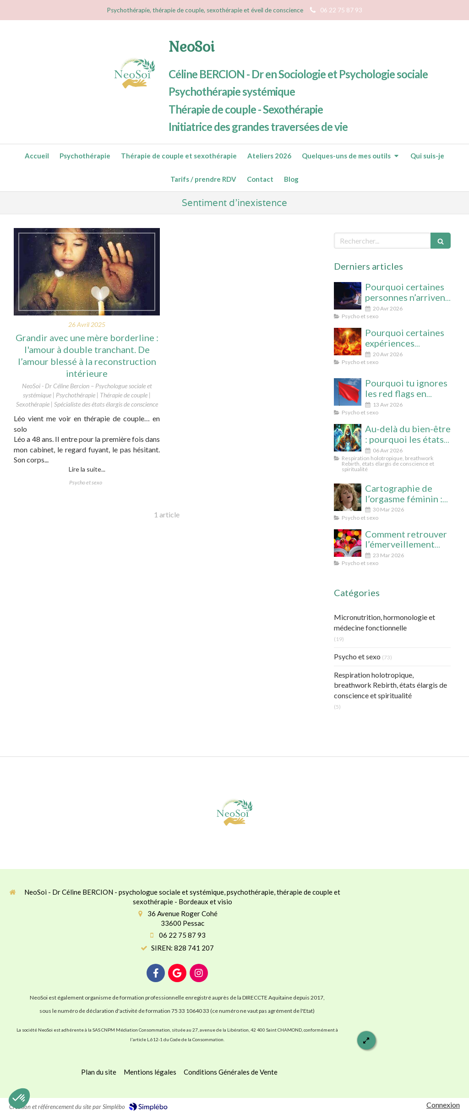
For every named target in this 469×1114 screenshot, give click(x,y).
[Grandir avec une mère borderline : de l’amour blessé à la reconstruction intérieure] (87, 272)
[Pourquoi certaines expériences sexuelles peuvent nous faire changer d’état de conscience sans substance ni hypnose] (347, 341)
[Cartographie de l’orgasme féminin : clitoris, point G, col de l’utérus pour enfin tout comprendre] (347, 497)
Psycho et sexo (357, 656)
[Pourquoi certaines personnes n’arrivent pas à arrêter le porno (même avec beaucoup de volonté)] (347, 296)
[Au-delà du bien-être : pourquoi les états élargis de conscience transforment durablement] (347, 437)
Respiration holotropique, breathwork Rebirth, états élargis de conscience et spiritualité (390, 685)
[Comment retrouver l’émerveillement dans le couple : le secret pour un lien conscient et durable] (347, 543)
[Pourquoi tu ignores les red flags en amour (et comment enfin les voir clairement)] (347, 392)
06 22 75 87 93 (182, 935)
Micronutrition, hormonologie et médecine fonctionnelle (384, 622)
